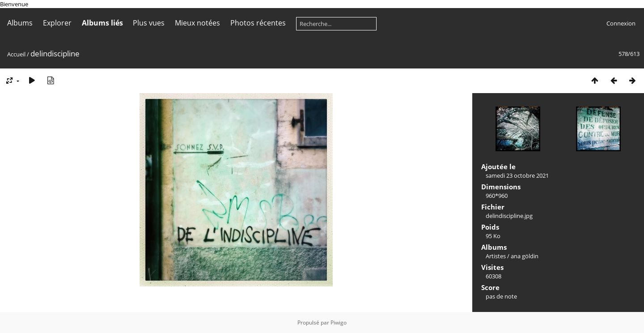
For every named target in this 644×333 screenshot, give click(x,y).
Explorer (57, 23)
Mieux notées (197, 23)
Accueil (16, 54)
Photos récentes (258, 23)
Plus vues (149, 23)
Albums (20, 23)
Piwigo (338, 322)
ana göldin (524, 256)
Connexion (621, 23)
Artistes (496, 256)
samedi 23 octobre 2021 (517, 175)
